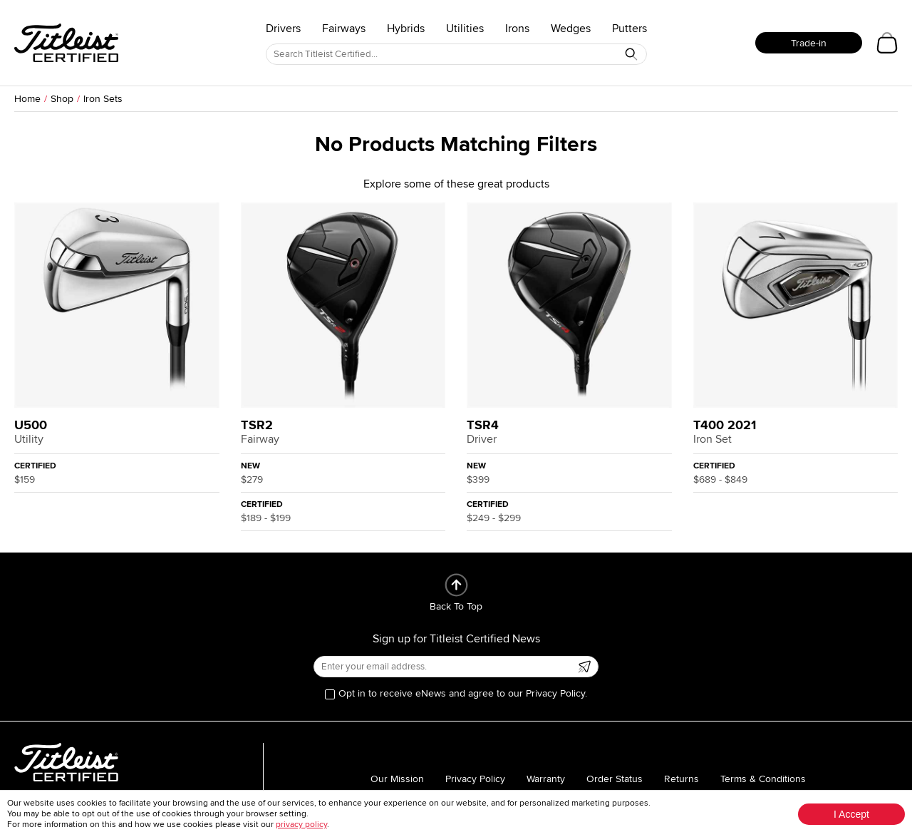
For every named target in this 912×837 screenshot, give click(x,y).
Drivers (283, 28)
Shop (62, 99)
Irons (517, 28)
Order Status (614, 779)
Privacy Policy (475, 779)
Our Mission (397, 779)
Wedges (571, 28)
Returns (681, 779)
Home (27, 99)
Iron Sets (103, 99)
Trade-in (808, 43)
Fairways (344, 28)
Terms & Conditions (763, 779)
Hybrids (406, 28)
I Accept (851, 814)
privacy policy (301, 824)
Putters (629, 28)
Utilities (465, 28)
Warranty (546, 779)
